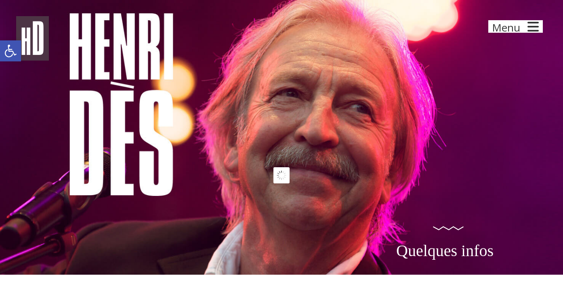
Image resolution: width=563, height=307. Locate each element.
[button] (10, 50)
